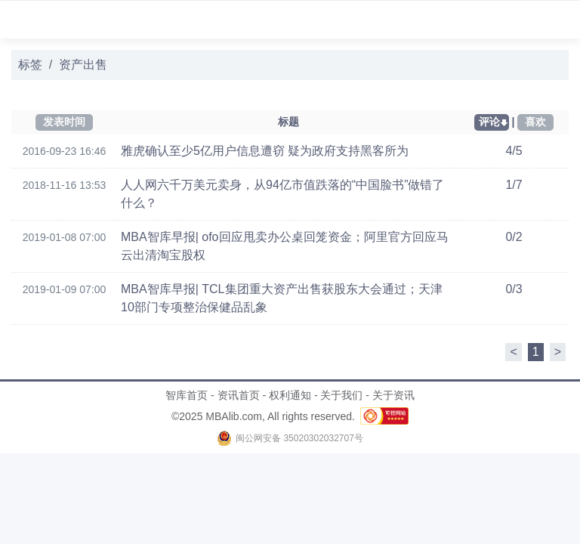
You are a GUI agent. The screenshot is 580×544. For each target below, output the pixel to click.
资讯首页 (239, 395)
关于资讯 (393, 395)
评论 (489, 122)
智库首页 (186, 395)
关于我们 (341, 395)
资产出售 (83, 64)
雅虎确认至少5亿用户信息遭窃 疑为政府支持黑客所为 (265, 150)
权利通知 (290, 395)
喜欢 (535, 122)
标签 (30, 64)
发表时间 (64, 122)
